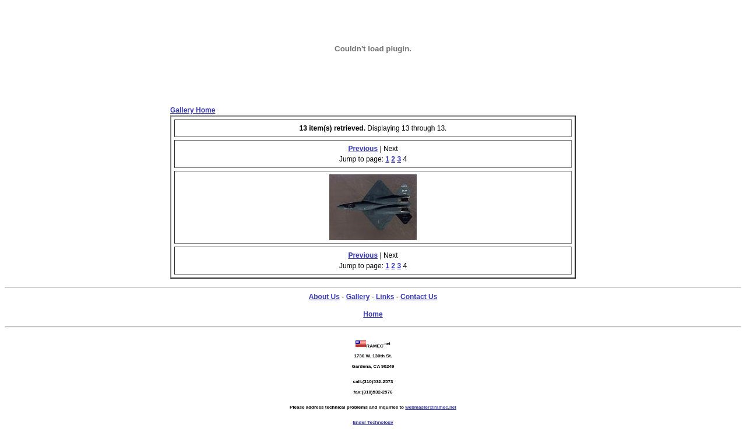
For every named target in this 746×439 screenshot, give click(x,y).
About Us (324, 297)
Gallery (358, 297)
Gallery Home (192, 110)
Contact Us (418, 297)
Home (372, 314)
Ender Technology (373, 422)
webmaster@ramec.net (430, 407)
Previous (363, 149)
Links (385, 297)
